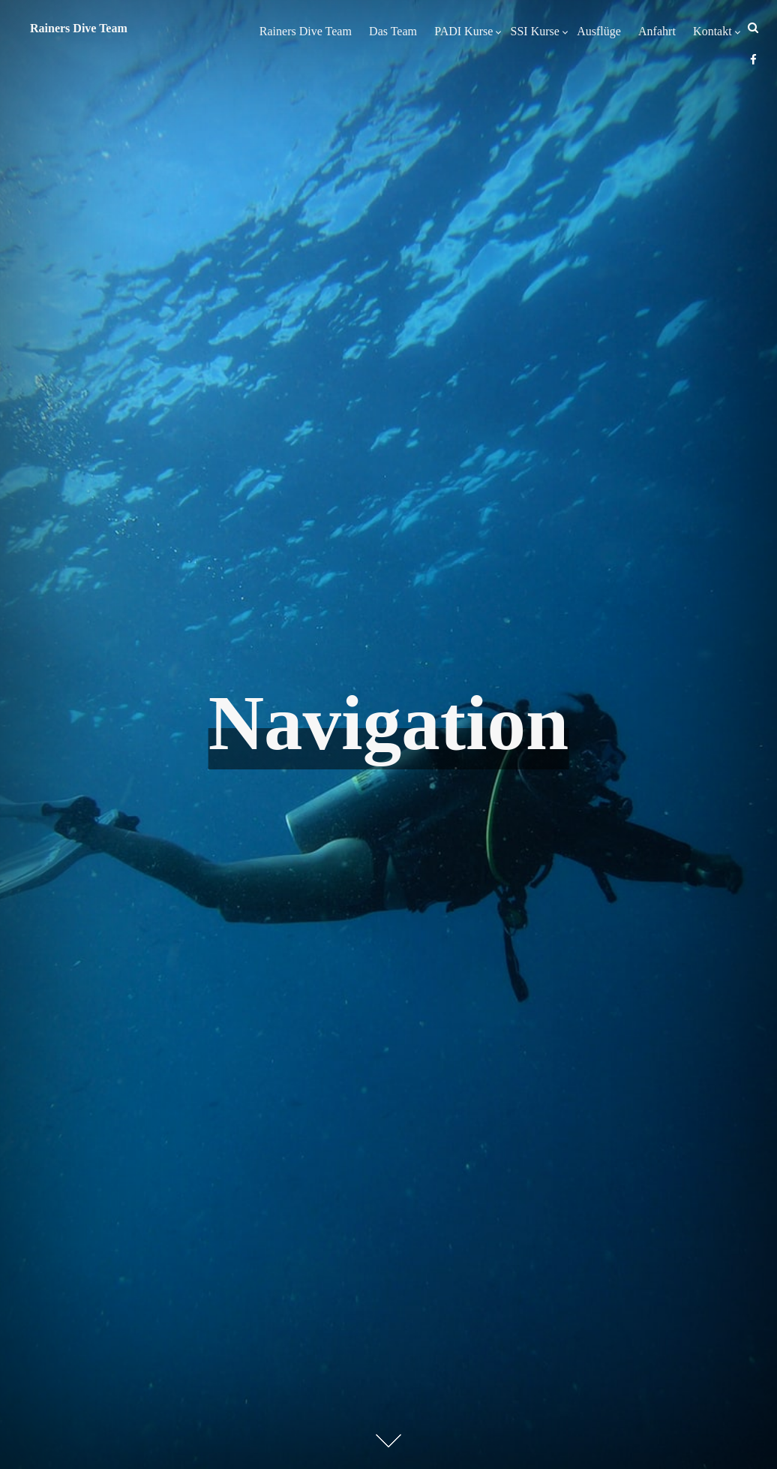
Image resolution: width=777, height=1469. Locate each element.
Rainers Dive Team (306, 31)
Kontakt (712, 31)
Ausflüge (599, 31)
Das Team (393, 31)
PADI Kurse (463, 31)
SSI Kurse (535, 31)
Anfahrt (657, 31)
